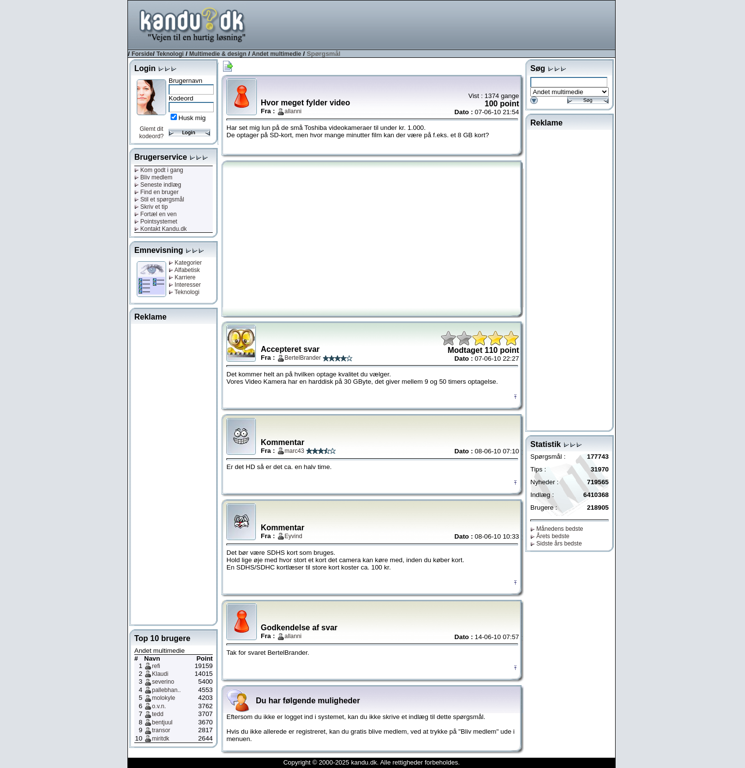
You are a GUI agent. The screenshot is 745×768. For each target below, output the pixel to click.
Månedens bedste (556, 528)
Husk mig (192, 118)
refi (156, 666)
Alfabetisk (184, 270)
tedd (157, 714)
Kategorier (185, 262)
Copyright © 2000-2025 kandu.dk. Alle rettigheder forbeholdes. (371, 762)
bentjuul (162, 722)
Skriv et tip (151, 206)
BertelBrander (303, 357)
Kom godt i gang (158, 170)
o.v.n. (159, 706)
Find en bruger (156, 192)
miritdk (160, 738)
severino (163, 681)
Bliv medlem (153, 177)
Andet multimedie (276, 53)
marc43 (294, 450)
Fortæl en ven (155, 214)
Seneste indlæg (157, 184)
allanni (293, 111)
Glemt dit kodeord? (151, 132)
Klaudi (160, 673)
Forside (141, 53)
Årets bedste (550, 536)
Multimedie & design (218, 53)
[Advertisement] (436, 24)
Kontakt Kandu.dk (160, 228)
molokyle (163, 697)
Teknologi (170, 53)
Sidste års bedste (556, 543)
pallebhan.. (166, 690)
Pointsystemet (155, 221)
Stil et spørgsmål (159, 199)
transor (161, 730)
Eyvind (293, 536)
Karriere (182, 277)
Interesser (185, 284)
